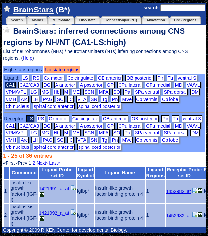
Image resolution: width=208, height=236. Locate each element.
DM (195, 92)
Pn (115, 99)
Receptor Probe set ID (184, 172)
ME (76, 92)
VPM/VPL (16, 92)
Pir (160, 78)
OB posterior (139, 78)
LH (35, 99)
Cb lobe (170, 99)
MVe (127, 99)
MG (45, 92)
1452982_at (178, 191)
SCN (89, 92)
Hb (56, 92)
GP (110, 85)
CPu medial (158, 85)
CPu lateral (129, 85)
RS (36, 78)
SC (60, 99)
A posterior (91, 85)
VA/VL (193, 85)
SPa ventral (147, 92)
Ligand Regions (155, 172)
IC (70, 99)
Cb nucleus (17, 106)
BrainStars (33, 9)
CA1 (10, 125)
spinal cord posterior (99, 106)
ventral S (187, 78)
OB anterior (110, 78)
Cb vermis (146, 99)
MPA (104, 92)
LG (34, 92)
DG (47, 85)
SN (94, 99)
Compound (24, 172)
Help (27, 58)
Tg (104, 99)
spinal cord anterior (53, 106)
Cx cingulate (80, 78)
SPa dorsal (175, 92)
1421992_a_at (54, 213)
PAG (47, 99)
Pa (127, 92)
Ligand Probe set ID (57, 172)
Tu (170, 78)
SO (116, 92)
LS (25, 78)
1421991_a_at (54, 188)
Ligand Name (120, 172)
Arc (24, 99)
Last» (54, 163)
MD (178, 85)
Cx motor (53, 78)
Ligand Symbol (85, 172)
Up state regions (62, 69)
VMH (11, 99)
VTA (81, 99)
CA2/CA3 (29, 85)
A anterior (65, 85)
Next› (42, 163)
